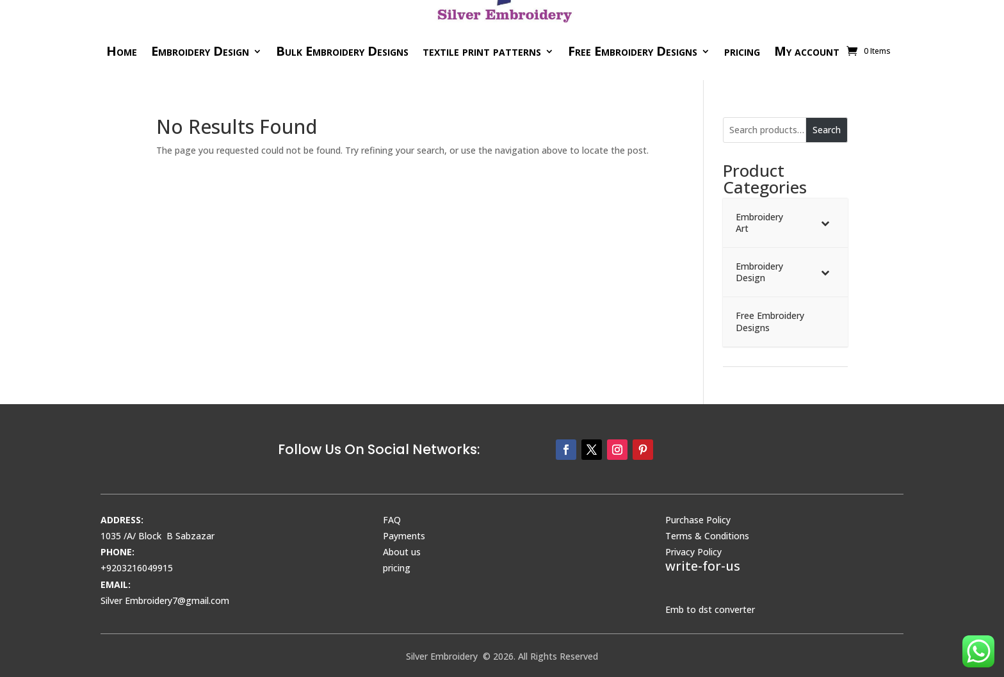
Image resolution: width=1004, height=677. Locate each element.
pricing (742, 51)
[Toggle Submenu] (825, 223)
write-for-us (702, 566)
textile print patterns (482, 51)
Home (121, 51)
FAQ (392, 520)
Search (827, 130)
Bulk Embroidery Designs (342, 51)
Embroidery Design (200, 51)
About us (402, 552)
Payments (404, 536)
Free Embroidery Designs (632, 51)
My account (806, 51)
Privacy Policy (693, 552)
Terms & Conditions (707, 536)
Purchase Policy (698, 520)
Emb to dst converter (710, 609)
